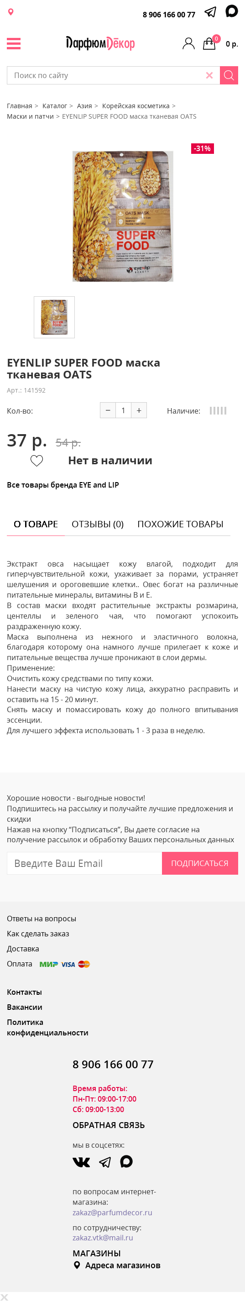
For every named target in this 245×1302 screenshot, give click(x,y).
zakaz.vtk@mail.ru (103, 1238)
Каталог (54, 105)
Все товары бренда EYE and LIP (63, 485)
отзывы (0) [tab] (98, 524)
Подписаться (200, 863)
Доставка (23, 949)
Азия (84, 105)
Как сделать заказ (38, 934)
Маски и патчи (30, 116)
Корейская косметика (136, 105)
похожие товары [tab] (180, 524)
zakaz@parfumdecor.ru (112, 1213)
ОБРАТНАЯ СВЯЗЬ (109, 1124)
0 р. (225, 41)
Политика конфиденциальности (48, 1027)
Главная (19, 105)
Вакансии (24, 1007)
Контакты (24, 992)
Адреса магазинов (117, 1265)
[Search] (229, 75)
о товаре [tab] (36, 524)
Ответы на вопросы (41, 919)
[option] (122, 216)
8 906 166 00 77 (169, 15)
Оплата (49, 964)
